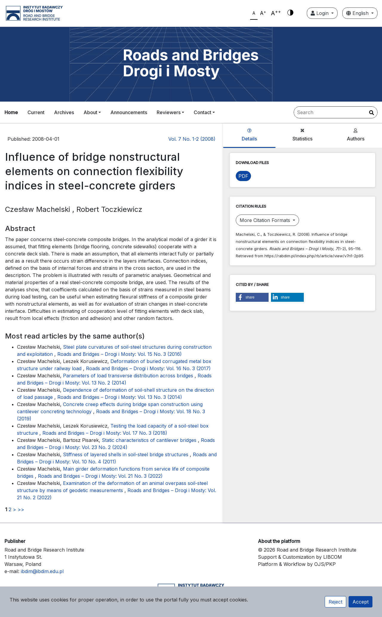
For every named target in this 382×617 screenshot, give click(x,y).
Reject (335, 602)
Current (35, 112)
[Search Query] (335, 112)
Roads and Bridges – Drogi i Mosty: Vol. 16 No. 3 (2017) (148, 368)
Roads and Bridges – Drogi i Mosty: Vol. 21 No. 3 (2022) (100, 476)
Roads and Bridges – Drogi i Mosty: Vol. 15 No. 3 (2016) (119, 354)
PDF (243, 176)
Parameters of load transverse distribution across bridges (129, 376)
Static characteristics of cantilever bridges (150, 440)
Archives (64, 112)
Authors (355, 135)
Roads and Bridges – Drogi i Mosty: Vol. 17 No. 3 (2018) (104, 433)
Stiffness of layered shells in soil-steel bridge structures (126, 454)
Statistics (302, 135)
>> (21, 509)
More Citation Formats (266, 220)
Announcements (128, 112)
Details (249, 135)
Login (320, 13)
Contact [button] (202, 112)
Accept (360, 602)
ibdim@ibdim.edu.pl (42, 571)
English (358, 13)
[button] (252, 297)
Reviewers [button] (169, 112)
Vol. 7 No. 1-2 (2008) (191, 139)
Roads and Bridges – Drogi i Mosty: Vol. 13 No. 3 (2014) (119, 397)
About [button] (90, 112)
